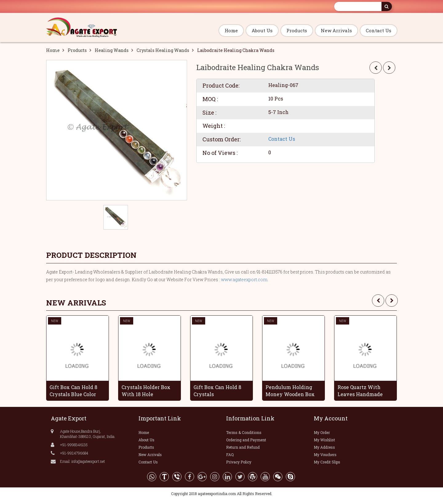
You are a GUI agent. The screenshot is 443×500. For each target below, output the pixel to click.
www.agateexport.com (244, 279)
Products (296, 30)
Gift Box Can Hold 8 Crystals (217, 390)
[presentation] (378, 300)
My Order (322, 432)
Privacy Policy (238, 461)
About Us (262, 30)
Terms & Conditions (243, 432)
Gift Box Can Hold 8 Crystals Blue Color (73, 390)
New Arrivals (336, 30)
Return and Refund (243, 447)
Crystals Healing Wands (163, 50)
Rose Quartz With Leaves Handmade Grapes (360, 390)
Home (231, 30)
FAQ (230, 454)
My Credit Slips (327, 461)
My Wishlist (324, 439)
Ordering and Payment (246, 439)
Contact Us (378, 30)
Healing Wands (112, 50)
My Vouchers (325, 454)
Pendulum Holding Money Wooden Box (290, 390)
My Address (324, 447)
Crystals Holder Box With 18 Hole (146, 390)
